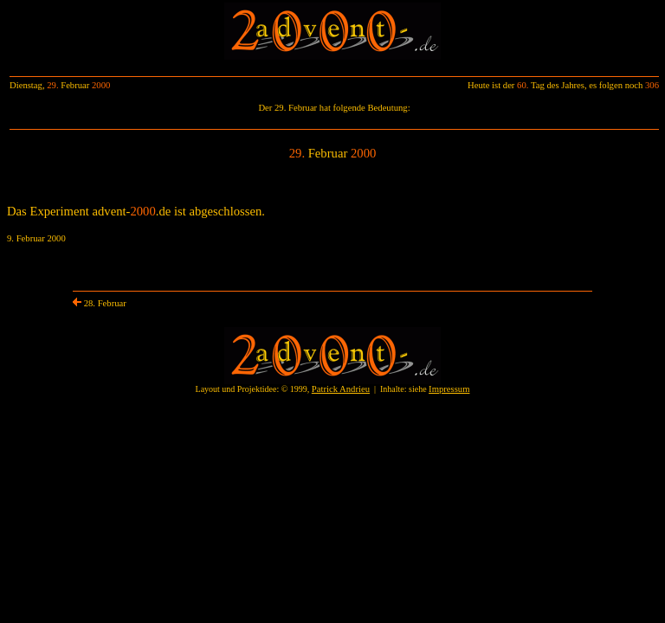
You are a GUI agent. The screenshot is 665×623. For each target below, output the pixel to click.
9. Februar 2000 (36, 238)
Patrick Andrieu (341, 389)
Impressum (449, 389)
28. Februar (99, 303)
